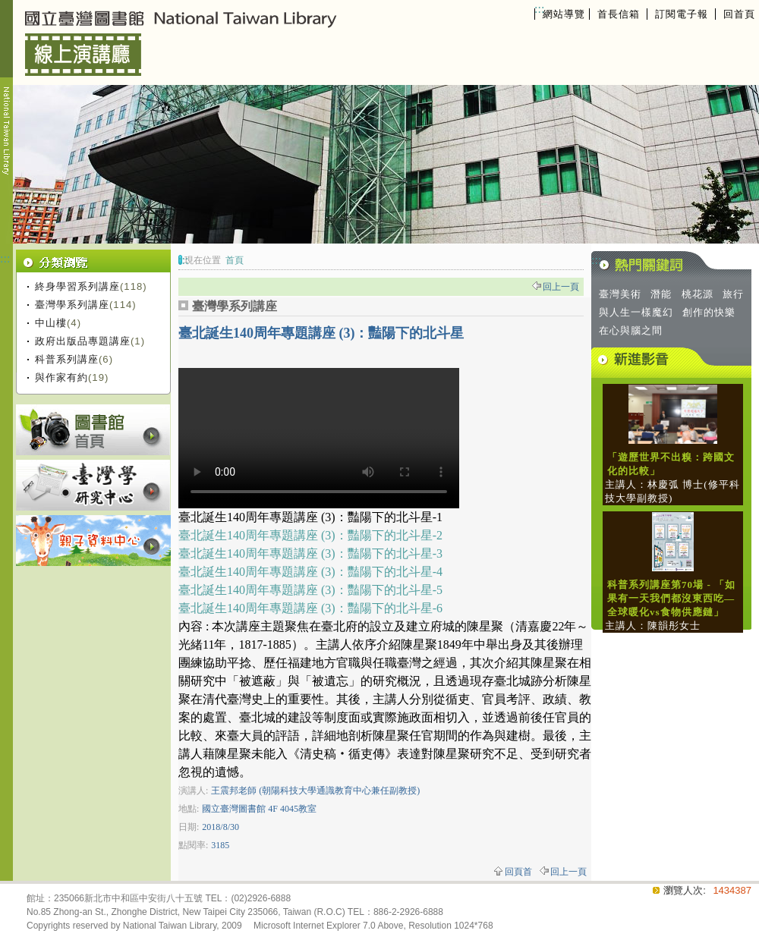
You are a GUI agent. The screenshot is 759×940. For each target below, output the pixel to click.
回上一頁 (561, 286)
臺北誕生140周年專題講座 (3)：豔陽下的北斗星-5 (310, 589)
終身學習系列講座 (77, 286)
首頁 (234, 260)
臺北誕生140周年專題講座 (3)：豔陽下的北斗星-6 (310, 608)
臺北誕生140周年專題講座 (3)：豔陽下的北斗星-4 (310, 571)
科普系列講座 (67, 359)
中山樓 (51, 323)
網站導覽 (564, 14)
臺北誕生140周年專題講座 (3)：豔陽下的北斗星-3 (310, 553)
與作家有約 (61, 377)
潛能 (661, 294)
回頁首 (518, 871)
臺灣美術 (620, 294)
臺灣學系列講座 (72, 304)
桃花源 (697, 294)
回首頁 (739, 14)
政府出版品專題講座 (83, 341)
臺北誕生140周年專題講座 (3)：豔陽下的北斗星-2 (310, 535)
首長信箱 (618, 14)
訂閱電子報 (681, 14)
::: (539, 8)
